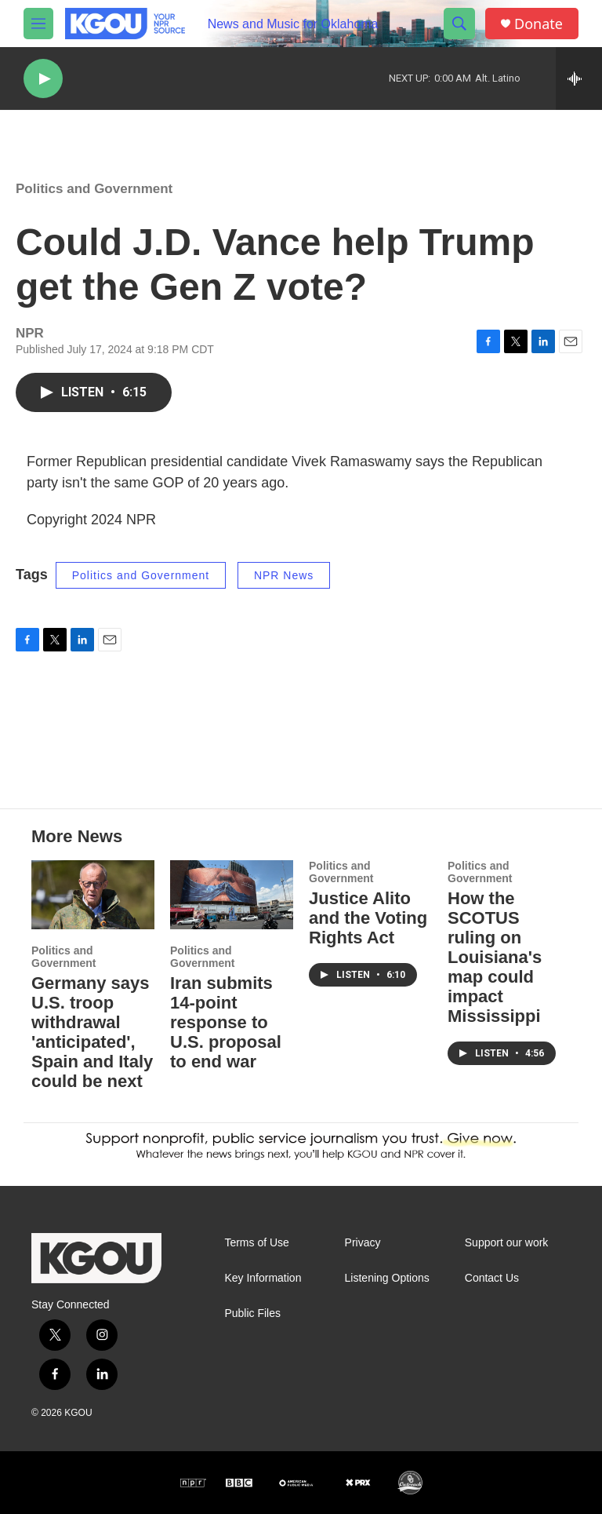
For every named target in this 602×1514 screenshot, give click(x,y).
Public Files (252, 1313)
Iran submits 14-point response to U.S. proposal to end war (225, 1022)
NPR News (284, 575)
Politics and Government (94, 188)
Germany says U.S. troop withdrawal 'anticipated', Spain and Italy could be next (92, 1032)
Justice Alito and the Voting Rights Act (368, 917)
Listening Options (387, 1278)
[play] (43, 79)
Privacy (363, 1243)
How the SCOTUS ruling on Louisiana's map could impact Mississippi (495, 957)
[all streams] (579, 78)
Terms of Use (256, 1243)
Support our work (507, 1243)
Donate (538, 24)
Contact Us (492, 1278)
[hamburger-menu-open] (38, 23)
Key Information (262, 1278)
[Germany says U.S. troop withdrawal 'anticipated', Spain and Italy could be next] (92, 894)
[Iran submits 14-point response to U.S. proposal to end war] (231, 894)
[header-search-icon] (459, 23)
